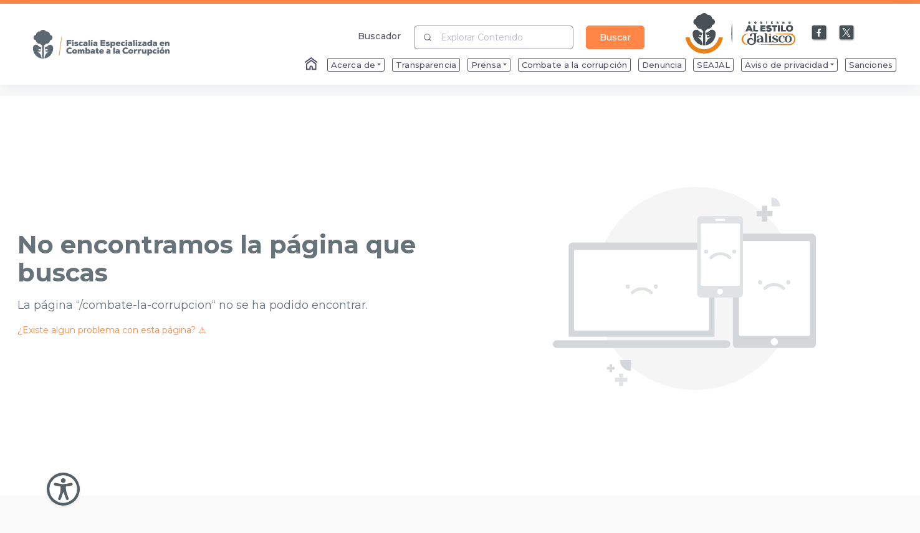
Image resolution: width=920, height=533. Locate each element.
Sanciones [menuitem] (871, 65)
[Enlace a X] (847, 33)
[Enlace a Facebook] (819, 33)
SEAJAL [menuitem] (713, 65)
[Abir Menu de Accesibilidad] (63, 489)
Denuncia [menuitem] (662, 65)
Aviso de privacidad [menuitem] (786, 65)
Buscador (379, 36)
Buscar (615, 37)
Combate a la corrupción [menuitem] (574, 65)
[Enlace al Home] (312, 64)
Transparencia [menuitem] (426, 65)
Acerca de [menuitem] (353, 65)
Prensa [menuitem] (486, 65)
